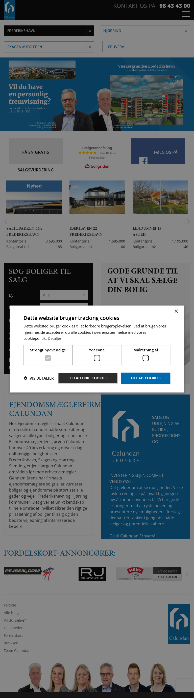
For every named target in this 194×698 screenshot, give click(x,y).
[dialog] (97, 349)
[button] (38, 378)
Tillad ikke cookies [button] (88, 378)
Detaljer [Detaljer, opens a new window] (54, 338)
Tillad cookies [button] (146, 378)
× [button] (176, 311)
